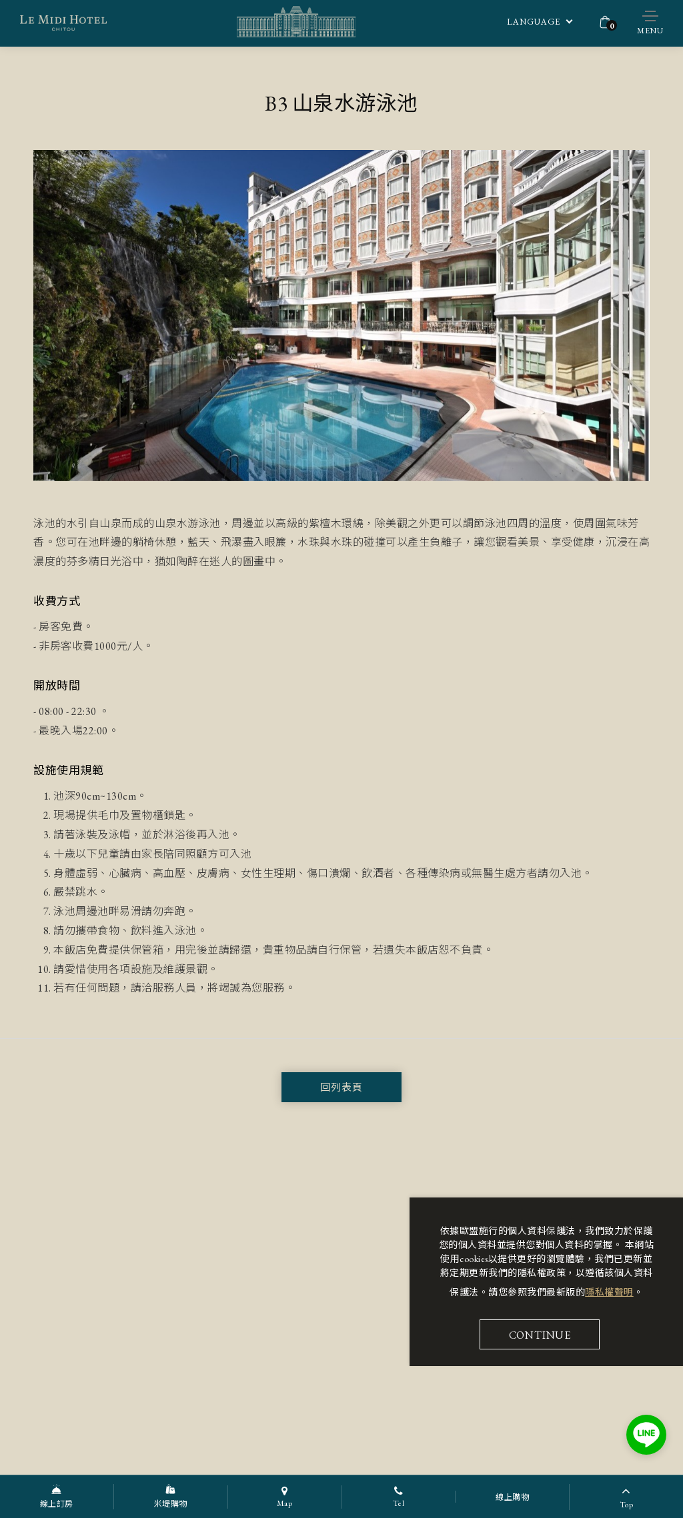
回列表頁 (341, 1087)
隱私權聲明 (609, 1292)
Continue (540, 1335)
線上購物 (512, 1497)
